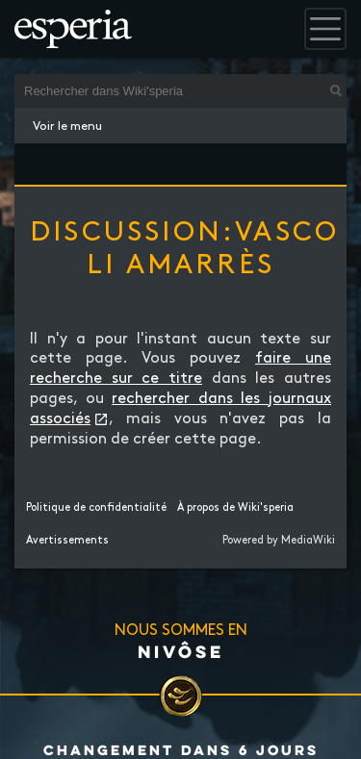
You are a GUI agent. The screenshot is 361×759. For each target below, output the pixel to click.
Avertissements (67, 540)
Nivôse (181, 651)
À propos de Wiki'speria (235, 508)
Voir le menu (67, 126)
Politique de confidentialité (96, 508)
